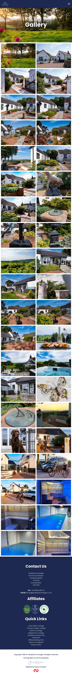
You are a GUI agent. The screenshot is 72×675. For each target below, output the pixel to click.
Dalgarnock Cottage (36, 633)
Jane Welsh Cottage (36, 626)
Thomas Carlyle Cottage (36, 628)
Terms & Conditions (36, 642)
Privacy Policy (36, 645)
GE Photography (42, 658)
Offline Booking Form (36, 640)
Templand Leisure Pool (36, 635)
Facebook (36, 637)
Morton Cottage (36, 630)
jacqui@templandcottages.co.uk (38, 593)
